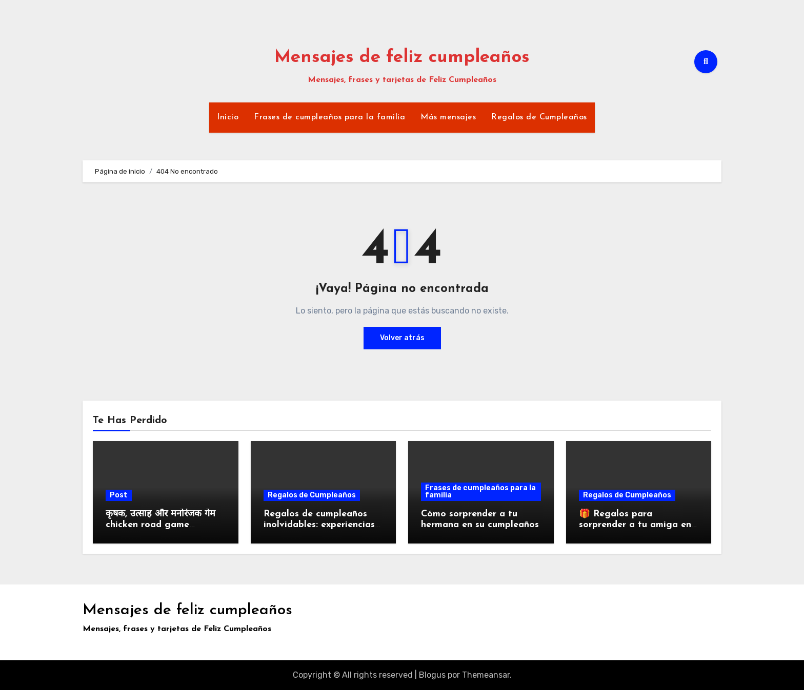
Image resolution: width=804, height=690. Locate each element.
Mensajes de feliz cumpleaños (402, 58)
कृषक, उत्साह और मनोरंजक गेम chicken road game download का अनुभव (160, 525)
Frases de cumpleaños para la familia (329, 117)
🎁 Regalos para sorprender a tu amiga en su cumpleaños (635, 525)
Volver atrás (402, 337)
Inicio (227, 117)
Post (119, 495)
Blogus (432, 675)
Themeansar (486, 675)
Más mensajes (448, 117)
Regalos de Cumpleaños (539, 117)
